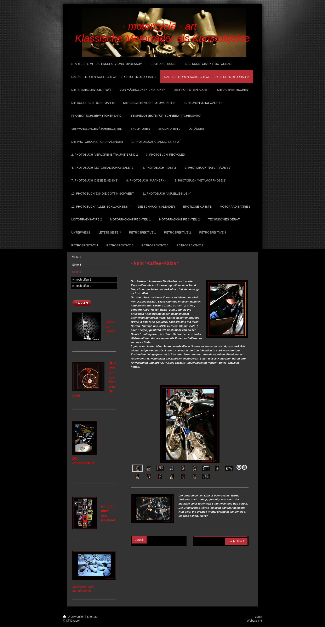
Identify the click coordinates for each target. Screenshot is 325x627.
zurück (139, 539)
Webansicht (254, 620)
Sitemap (92, 616)
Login (258, 616)
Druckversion (74, 616)
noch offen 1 (236, 541)
